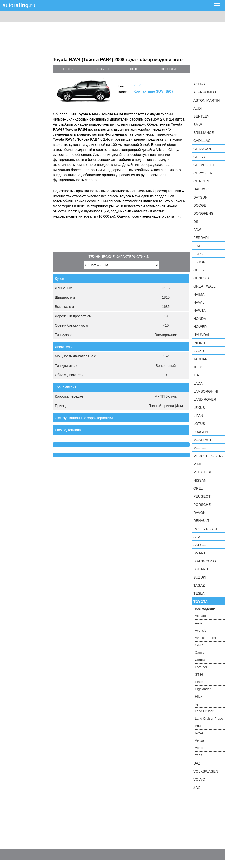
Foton (199, 262)
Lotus (199, 424)
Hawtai (200, 310)
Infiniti (200, 343)
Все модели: (205, 609)
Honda (199, 319)
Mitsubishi (203, 472)
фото (134, 69)
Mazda (199, 448)
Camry (199, 652)
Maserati (202, 440)
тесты (68, 69)
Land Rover (204, 399)
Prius (198, 726)
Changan (202, 149)
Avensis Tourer (205, 638)
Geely (199, 270)
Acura (199, 84)
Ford (198, 254)
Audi (197, 108)
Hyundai (201, 335)
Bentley (201, 116)
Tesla (198, 593)
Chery (199, 157)
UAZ (196, 763)
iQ (196, 704)
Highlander (203, 689)
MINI (197, 464)
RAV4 (199, 733)
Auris (198, 623)
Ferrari (201, 238)
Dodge (199, 205)
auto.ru (19, 5)
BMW (197, 125)
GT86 (199, 674)
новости (168, 69)
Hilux (198, 696)
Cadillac (201, 141)
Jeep (197, 367)
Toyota (200, 602)
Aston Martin (206, 100)
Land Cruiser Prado (209, 718)
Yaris (198, 755)
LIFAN (198, 416)
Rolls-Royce (205, 529)
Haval (198, 302)
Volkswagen (205, 771)
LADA (198, 383)
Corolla (200, 660)
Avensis (200, 630)
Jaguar (200, 359)
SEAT (197, 537)
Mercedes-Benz (208, 456)
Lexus (199, 407)
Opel (198, 488)
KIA (196, 375)
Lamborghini (205, 391)
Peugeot (201, 496)
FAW (197, 230)
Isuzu (198, 351)
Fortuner (201, 667)
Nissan (199, 480)
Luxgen (200, 432)
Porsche (202, 505)
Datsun (200, 197)
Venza (199, 740)
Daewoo (201, 189)
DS (195, 222)
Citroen (201, 181)
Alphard (200, 616)
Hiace (199, 682)
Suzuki (199, 577)
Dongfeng (203, 213)
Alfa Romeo (204, 92)
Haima (198, 294)
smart (199, 553)
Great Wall (204, 286)
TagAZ (199, 585)
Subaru (200, 569)
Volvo (199, 779)
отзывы (102, 69)
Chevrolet (204, 165)
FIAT (197, 246)
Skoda (199, 545)
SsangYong (204, 561)
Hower (200, 327)
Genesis (201, 278)
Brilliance (203, 133)
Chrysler (202, 173)
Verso (199, 748)
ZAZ (196, 787)
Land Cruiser (204, 711)
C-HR (199, 645)
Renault (201, 521)
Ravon (199, 513)
